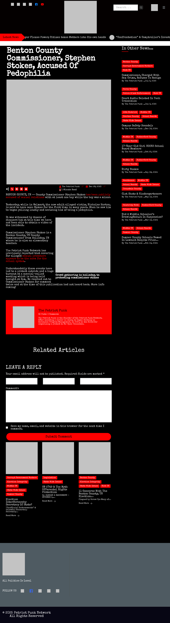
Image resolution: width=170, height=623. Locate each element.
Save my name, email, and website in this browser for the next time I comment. (57, 427)
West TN (105, 486)
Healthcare (128, 181)
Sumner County (14, 494)
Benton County (87, 478)
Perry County (130, 89)
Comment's (12, 388)
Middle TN (12, 486)
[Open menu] (164, 7)
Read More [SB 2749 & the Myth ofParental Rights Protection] (49, 501)
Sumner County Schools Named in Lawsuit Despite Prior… (142, 239)
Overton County (131, 116)
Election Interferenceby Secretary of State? (19, 502)
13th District (130, 112)
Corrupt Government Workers (22, 478)
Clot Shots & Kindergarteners (142, 194)
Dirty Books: (130, 169)
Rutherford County (146, 137)
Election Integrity (17, 482)
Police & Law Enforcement (136, 93)
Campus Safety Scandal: (137, 125)
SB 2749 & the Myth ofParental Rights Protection (55, 490)
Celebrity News (131, 205)
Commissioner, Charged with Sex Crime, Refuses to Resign (141, 76)
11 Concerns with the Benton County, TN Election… (93, 494)
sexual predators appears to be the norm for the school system (26, 259)
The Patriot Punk (71, 187)
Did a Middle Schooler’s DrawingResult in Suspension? (142, 215)
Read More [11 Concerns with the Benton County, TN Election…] (85, 503)
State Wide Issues (16, 490)
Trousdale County (132, 189)
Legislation (49, 478)
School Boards (149, 116)
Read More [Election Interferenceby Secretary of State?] (13, 516)
